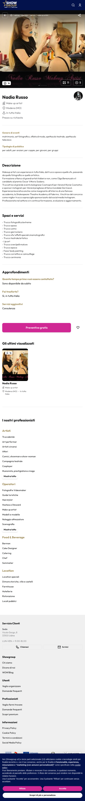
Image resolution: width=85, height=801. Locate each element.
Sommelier (7, 562)
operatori (24, 15)
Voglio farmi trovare (12, 704)
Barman (6, 543)
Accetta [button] (62, 788)
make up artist (42, 15)
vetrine (16, 15)
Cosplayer (7, 466)
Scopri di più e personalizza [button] (42, 795)
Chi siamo (7, 662)
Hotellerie (7, 591)
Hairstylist (7, 499)
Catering (6, 553)
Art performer (9, 441)
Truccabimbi (8, 436)
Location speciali (10, 576)
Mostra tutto (10, 476)
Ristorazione (8, 596)
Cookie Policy (9, 732)
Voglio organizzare (11, 686)
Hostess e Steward (11, 504)
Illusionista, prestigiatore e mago (18, 471)
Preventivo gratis (37, 327)
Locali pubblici (9, 601)
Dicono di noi (8, 667)
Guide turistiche (10, 495)
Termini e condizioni (12, 737)
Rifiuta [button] (22, 788)
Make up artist (9, 509)
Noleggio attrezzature (13, 519)
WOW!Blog (7, 672)
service (32, 15)
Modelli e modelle (11, 514)
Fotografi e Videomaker (14, 490)
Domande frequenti (12, 691)
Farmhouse (8, 586)
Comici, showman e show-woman (19, 456)
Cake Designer (9, 548)
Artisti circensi (9, 446)
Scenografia (8, 524)
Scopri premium (10, 714)
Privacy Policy (9, 728)
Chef (4, 558)
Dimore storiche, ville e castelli (17, 581)
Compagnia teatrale (12, 461)
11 (66, 82)
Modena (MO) (11, 108)
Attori (5, 451)
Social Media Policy (11, 742)
